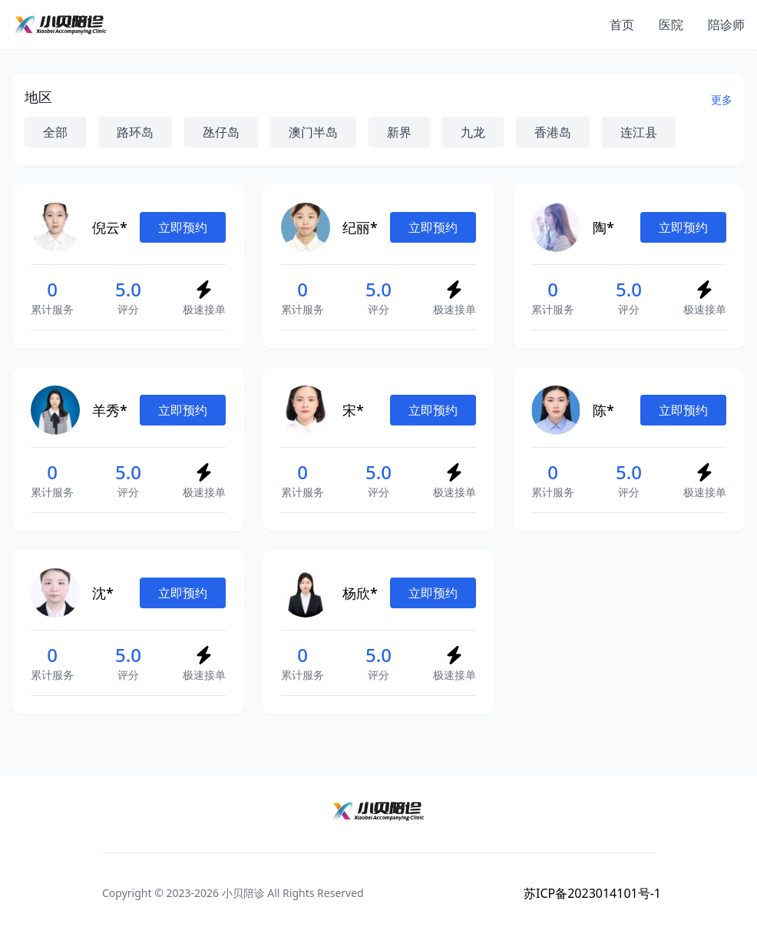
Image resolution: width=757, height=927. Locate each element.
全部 (55, 132)
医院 (671, 24)
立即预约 (182, 227)
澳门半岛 (313, 132)
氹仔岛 (221, 132)
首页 (622, 24)
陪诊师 (726, 24)
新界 (399, 132)
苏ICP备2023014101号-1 (592, 893)
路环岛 (135, 132)
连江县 (638, 132)
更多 (721, 99)
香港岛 (552, 132)
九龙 (473, 132)
